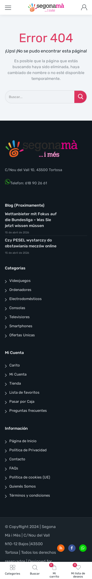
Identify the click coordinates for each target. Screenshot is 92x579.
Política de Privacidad (28, 450)
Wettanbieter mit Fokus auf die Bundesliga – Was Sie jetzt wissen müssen (31, 220)
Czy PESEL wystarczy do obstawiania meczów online (30, 243)
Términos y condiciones (29, 495)
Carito (14, 365)
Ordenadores (20, 290)
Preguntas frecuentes (28, 410)
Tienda (15, 383)
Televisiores (19, 317)
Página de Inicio (23, 441)
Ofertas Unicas (22, 335)
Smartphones (20, 326)
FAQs (13, 468)
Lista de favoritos (24, 392)
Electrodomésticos (25, 299)
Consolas (17, 308)
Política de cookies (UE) (29, 477)
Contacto (17, 459)
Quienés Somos (22, 486)
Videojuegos (20, 280)
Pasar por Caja (21, 401)
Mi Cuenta (17, 374)
